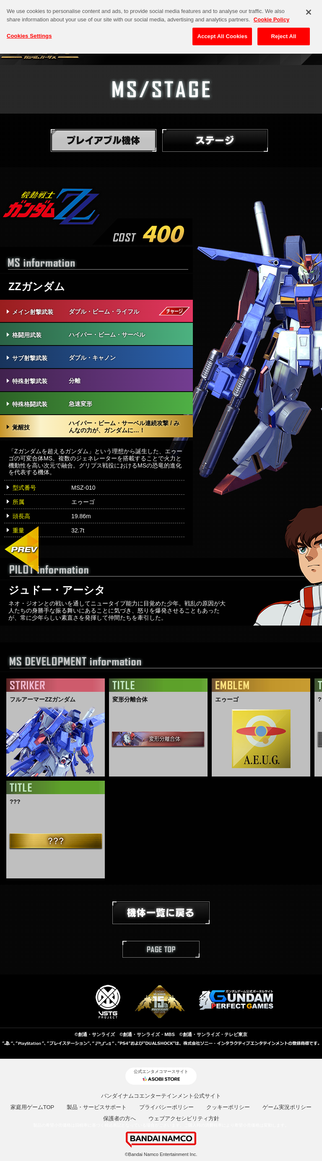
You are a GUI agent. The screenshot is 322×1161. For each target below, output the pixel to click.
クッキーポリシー (228, 1107)
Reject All (283, 33)
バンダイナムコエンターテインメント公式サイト (161, 1096)
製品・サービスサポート (97, 1107)
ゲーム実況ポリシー (287, 1107)
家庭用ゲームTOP (32, 1107)
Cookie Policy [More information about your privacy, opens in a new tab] (271, 16)
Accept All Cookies (222, 33)
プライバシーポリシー (166, 1107)
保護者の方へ (119, 1118)
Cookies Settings (29, 33)
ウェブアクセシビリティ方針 (183, 1118)
